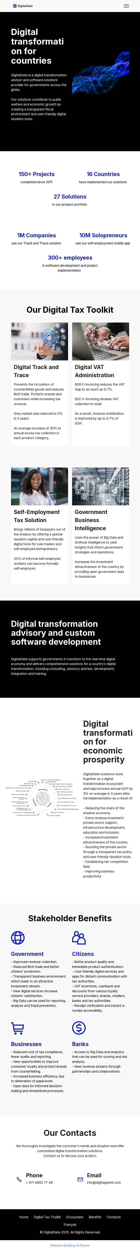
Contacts (114, 1217)
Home (23, 1217)
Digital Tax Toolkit (47, 1217)
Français (70, 1225)
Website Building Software (70, 1245)
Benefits (95, 1217)
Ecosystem (74, 1217)
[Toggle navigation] (126, 6)
